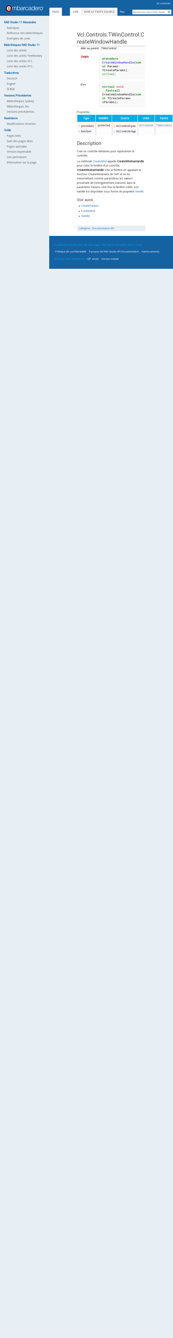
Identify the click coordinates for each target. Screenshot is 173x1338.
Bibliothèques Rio (18, 106)
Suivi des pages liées (20, 141)
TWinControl (164, 125)
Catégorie (84, 228)
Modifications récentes (21, 124)
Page (55, 11)
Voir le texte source (99, 11)
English (11, 84)
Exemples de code (18, 38)
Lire (75, 11)
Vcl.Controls (146, 125)
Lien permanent (17, 157)
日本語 (11, 89)
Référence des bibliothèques (25, 33)
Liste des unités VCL (19, 61)
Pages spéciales (17, 146)
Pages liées (14, 135)
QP (89, 259)
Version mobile (110, 259)
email (95, 259)
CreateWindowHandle (130, 161)
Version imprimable (19, 151)
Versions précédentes (20, 111)
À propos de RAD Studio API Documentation (114, 251)
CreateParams (90, 205)
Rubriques (13, 28)
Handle (139, 191)
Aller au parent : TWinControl (98, 48)
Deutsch (12, 78)
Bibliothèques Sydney (20, 101)
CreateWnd (100, 161)
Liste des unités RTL (20, 66)
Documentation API (103, 228)
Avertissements (150, 251)
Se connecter (164, 3)
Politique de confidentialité (70, 251)
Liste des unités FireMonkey (24, 55)
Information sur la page (22, 162)
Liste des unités (17, 50)
